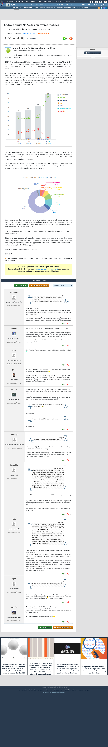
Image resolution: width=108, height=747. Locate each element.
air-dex (14, 414)
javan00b (14, 489)
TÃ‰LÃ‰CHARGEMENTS (47, 7)
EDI (67, 5)
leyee (14, 603)
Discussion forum (93, 53)
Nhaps (14, 352)
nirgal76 (14, 631)
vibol (14, 374)
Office (89, 5)
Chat (39, 2)
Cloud (32, 5)
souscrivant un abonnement (46, 277)
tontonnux (14, 316)
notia (14, 543)
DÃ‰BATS (67, 7)
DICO (78, 7)
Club (81, 2)
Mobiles (96, 5)
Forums (10, 2)
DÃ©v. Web (60, 5)
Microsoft (48, 5)
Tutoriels (19, 2)
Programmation (75, 5)
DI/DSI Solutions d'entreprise (20, 5)
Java (54, 5)
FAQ (26, 2)
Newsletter (49, 2)
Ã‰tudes (67, 2)
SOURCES (60, 7)
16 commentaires (43, 41)
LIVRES (35, 7)
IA (37, 5)
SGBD (84, 5)
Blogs (33, 2)
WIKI (73, 7)
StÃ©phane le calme (28, 41)
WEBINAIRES (28, 7)
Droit (75, 2)
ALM (41, 5)
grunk (14, 394)
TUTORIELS (14, 7)
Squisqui (14, 459)
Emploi (58, 2)
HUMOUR (85, 7)
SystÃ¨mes (104, 5)
